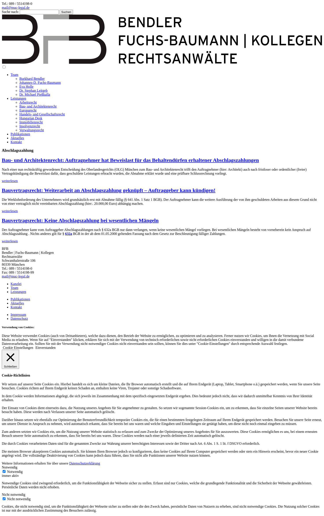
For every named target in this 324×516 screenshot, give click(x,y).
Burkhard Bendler (32, 79)
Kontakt (16, 142)
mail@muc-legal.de (15, 7)
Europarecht (27, 110)
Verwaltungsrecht (31, 130)
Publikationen (20, 134)
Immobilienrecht (31, 122)
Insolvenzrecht (29, 126)
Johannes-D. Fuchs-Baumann (40, 82)
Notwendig (15, 472)
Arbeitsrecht (28, 102)
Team (14, 75)
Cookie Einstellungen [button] (18, 347)
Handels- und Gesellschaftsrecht (42, 114)
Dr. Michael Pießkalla (34, 94)
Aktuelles (17, 138)
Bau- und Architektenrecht (38, 106)
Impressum (18, 315)
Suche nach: (10, 12)
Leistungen (18, 98)
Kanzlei (16, 284)
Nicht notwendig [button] (13, 494)
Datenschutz (19, 318)
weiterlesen (10, 181)
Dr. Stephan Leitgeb (33, 90)
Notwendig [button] (9, 467)
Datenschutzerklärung (84, 463)
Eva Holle (26, 86)
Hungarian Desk (30, 118)
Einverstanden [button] (45, 347)
